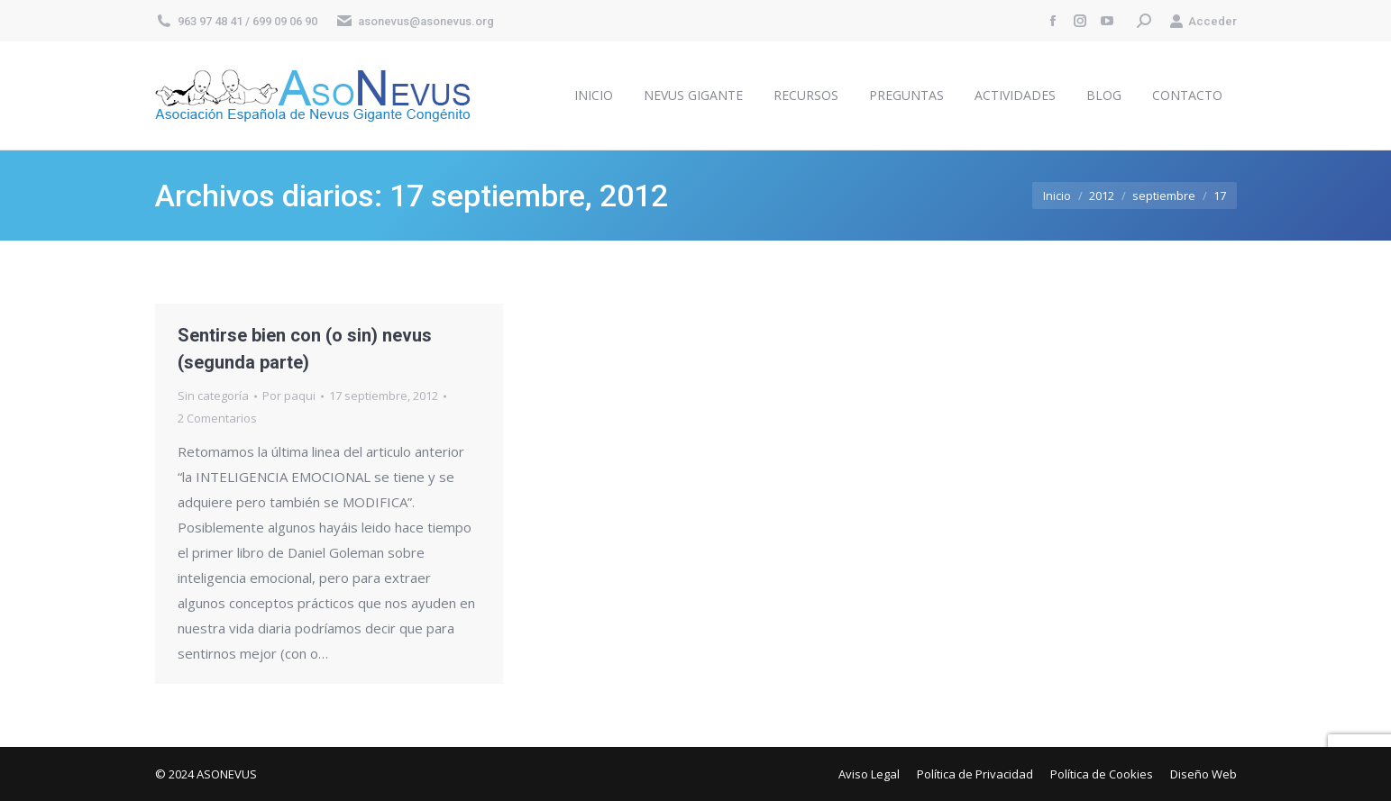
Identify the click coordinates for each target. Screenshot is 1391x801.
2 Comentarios (217, 418)
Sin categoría (213, 395)
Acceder (1203, 21)
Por (289, 395)
